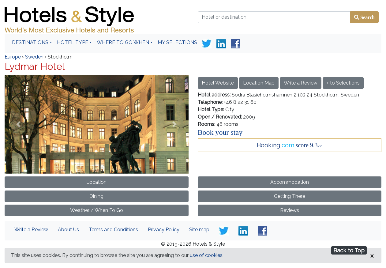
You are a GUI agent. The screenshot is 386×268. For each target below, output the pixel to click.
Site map (199, 229)
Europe (13, 57)
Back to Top (349, 250)
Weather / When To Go (96, 210)
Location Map (259, 83)
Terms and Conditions (113, 229)
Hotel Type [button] (72, 42)
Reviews (289, 210)
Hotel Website (218, 83)
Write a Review (300, 83)
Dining (96, 196)
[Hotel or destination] (274, 17)
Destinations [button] (30, 42)
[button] (18, 124)
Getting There (289, 196)
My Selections (177, 42)
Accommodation (289, 182)
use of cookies (206, 255)
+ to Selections (343, 83)
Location (96, 182)
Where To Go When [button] (123, 42)
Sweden (34, 57)
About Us (68, 229)
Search (367, 17)
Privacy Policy (163, 229)
